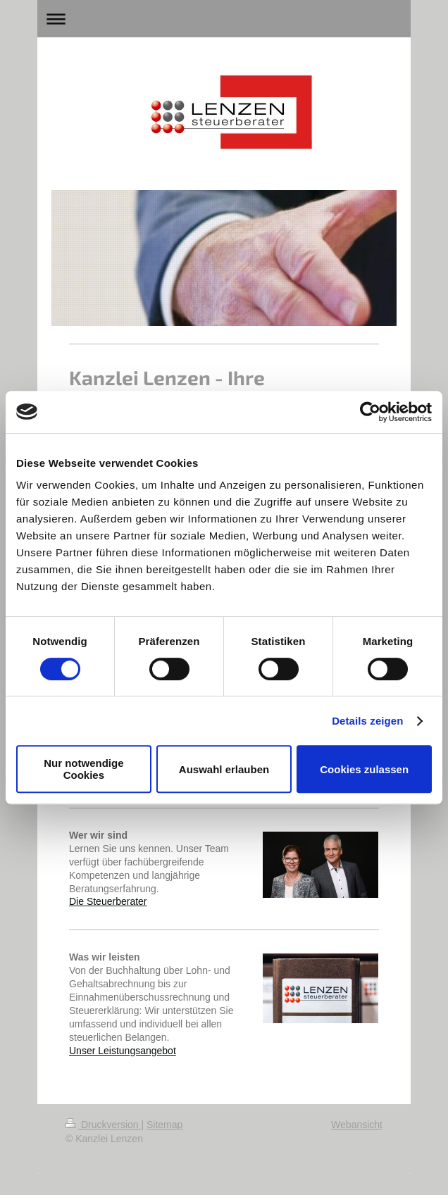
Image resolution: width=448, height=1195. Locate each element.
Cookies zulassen (364, 769)
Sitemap (164, 1124)
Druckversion (103, 1124)
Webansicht (356, 1124)
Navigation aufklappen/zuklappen (224, 19)
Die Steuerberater (108, 901)
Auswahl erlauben (224, 769)
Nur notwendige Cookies (83, 769)
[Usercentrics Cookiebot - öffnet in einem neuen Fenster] (370, 412)
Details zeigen (367, 721)
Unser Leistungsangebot (122, 1050)
